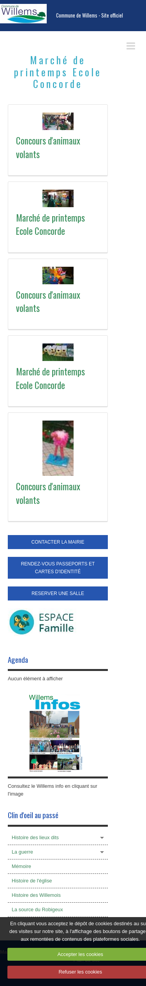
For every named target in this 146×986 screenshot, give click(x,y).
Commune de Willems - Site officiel (89, 15)
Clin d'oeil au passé (33, 814)
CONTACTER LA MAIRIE (58, 542)
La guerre (22, 852)
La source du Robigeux (37, 909)
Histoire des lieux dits (35, 837)
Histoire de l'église (32, 881)
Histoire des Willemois (36, 895)
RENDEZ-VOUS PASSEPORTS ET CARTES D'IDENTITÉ (58, 567)
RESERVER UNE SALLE (58, 593)
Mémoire (21, 866)
